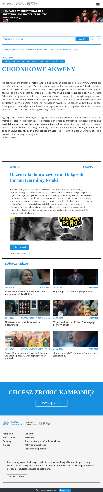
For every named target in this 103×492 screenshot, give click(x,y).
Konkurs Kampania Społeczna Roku (42, 441)
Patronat (29, 437)
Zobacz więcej (19, 247)
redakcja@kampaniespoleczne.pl (74, 462)
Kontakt (29, 433)
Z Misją (6, 444)
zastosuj (82, 39)
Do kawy (7, 441)
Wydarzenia (26, 253)
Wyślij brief (51, 403)
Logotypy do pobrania (36, 448)
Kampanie (8, 433)
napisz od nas (17, 476)
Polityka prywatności (35, 444)
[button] (98, 3)
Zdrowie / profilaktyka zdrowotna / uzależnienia (37, 61)
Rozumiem (64, 490)
